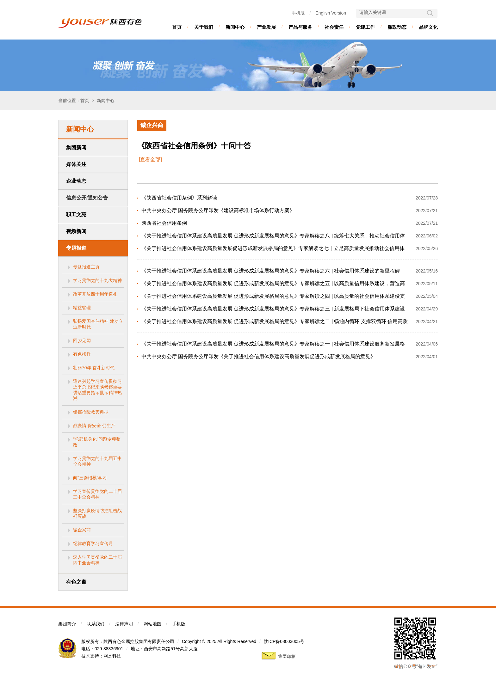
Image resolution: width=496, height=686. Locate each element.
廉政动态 (397, 27)
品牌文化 (428, 27)
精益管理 (82, 307)
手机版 (298, 12)
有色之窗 (76, 582)
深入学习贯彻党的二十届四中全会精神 (97, 559)
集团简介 (67, 623)
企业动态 (76, 181)
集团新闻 (76, 147)
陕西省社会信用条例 (164, 223)
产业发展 (266, 27)
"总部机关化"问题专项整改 (97, 442)
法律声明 (124, 623)
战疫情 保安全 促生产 (94, 425)
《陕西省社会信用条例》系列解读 (179, 197)
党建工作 (365, 27)
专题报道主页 (86, 266)
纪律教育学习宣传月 (93, 543)
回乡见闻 (82, 340)
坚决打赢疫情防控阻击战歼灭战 (97, 513)
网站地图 (152, 623)
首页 (177, 27)
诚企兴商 (82, 529)
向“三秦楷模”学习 (90, 477)
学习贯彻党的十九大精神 (97, 280)
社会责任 (334, 27)
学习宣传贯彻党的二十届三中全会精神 (97, 494)
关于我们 (203, 27)
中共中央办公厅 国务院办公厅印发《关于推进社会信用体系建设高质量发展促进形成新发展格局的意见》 (258, 356)
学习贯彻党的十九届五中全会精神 (97, 461)
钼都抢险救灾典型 (90, 411)
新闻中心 (235, 27)
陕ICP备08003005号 (284, 641)
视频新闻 (76, 231)
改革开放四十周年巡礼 (95, 294)
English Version (330, 12)
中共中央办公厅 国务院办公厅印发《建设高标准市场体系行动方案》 (217, 210)
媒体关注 (76, 164)
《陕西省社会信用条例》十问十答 (194, 146)
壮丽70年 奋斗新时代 (94, 367)
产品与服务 (300, 27)
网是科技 (112, 655)
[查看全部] (150, 159)
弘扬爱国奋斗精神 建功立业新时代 (98, 324)
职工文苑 (76, 214)
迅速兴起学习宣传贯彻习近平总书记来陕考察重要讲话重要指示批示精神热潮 (97, 390)
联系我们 (95, 623)
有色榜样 (82, 354)
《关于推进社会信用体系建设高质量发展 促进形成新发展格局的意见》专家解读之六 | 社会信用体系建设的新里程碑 (270, 270)
